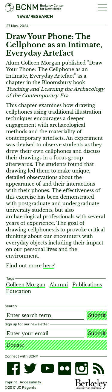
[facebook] (13, 368)
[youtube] (47, 368)
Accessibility (30, 382)
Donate (15, 345)
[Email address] (44, 333)
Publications (87, 285)
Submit (97, 315)
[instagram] (81, 368)
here (48, 266)
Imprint (11, 382)
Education (18, 291)
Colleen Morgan (25, 285)
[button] (102, 7)
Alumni (59, 285)
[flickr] (64, 368)
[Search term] (44, 315)
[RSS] (98, 368)
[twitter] (30, 368)
